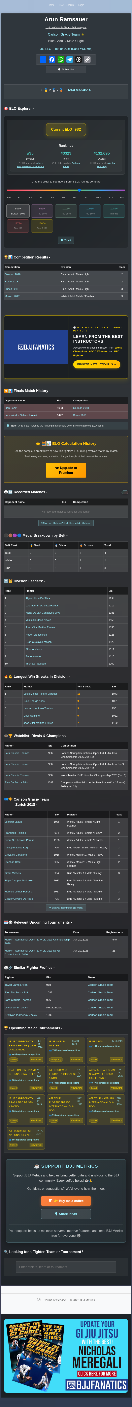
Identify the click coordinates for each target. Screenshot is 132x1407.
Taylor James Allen (16, 988)
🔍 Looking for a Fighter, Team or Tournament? (45, 1260)
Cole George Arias (34, 704)
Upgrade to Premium (66, 473)
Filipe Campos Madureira (19, 883)
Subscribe (66, 70)
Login (82, 5)
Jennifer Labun (13, 824)
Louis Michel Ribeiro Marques (41, 696)
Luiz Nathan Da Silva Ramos (42, 608)
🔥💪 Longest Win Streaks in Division (37, 680)
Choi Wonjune (32, 718)
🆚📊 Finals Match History (27, 393)
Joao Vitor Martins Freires (40, 630)
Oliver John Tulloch (16, 1011)
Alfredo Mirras (34, 652)
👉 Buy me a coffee (66, 1209)
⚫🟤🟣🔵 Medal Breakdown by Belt (36, 538)
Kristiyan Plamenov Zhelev (21, 1018)
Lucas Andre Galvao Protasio (21, 417)
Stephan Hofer (13, 865)
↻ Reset (65, 242)
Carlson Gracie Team (63, 35)
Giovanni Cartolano (16, 857)
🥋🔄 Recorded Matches (25, 494)
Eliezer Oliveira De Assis (19, 901)
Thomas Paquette (36, 666)
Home (50, 5)
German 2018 (13, 276)
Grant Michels (13, 876)
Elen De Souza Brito (16, 785)
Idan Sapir (10, 410)
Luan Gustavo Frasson (39, 644)
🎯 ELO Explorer (19, 110)
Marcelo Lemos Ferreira (18, 894)
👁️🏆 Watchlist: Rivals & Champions (36, 739)
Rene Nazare (33, 659)
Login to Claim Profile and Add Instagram (65, 28)
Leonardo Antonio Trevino (38, 711)
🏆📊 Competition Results (27, 260)
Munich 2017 (12, 298)
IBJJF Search (66, 5)
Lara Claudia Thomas (17, 756)
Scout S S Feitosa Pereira (19, 843)
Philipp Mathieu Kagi (16, 850)
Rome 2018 (11, 283)
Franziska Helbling (15, 835)
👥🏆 (26, 805)
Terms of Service (55, 1308)
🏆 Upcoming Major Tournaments (33, 1032)
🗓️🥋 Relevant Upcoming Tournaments (38, 926)
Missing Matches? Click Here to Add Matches (65, 525)
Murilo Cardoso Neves (38, 623)
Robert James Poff (36, 637)
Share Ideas (66, 1222)
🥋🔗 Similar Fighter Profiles (29, 971)
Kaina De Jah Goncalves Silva (43, 615)
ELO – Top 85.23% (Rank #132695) (66, 49)
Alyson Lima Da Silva (38, 601)
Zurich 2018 (12, 291)
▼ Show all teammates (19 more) (66, 911)
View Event (36, 1064)
